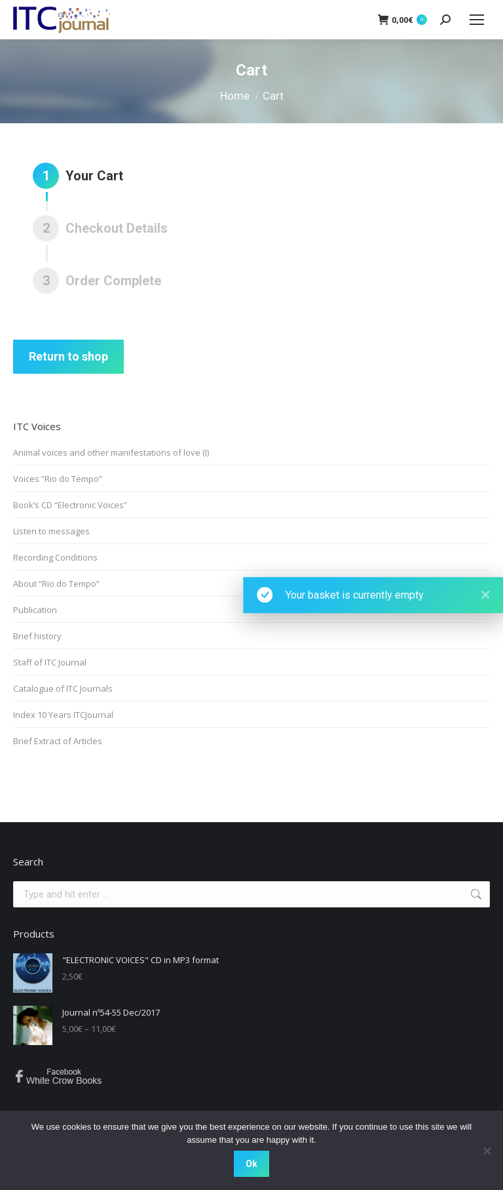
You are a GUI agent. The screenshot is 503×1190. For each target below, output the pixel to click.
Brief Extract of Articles (57, 741)
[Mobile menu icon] (477, 20)
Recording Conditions (55, 557)
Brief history (37, 636)
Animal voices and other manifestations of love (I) (111, 452)
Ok (251, 1164)
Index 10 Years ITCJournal (63, 715)
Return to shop (68, 356)
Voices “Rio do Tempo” (57, 479)
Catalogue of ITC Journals (63, 688)
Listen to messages (51, 531)
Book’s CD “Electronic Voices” (70, 505)
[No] (486, 1150)
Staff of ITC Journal (49, 662)
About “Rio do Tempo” (56, 583)
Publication (35, 610)
